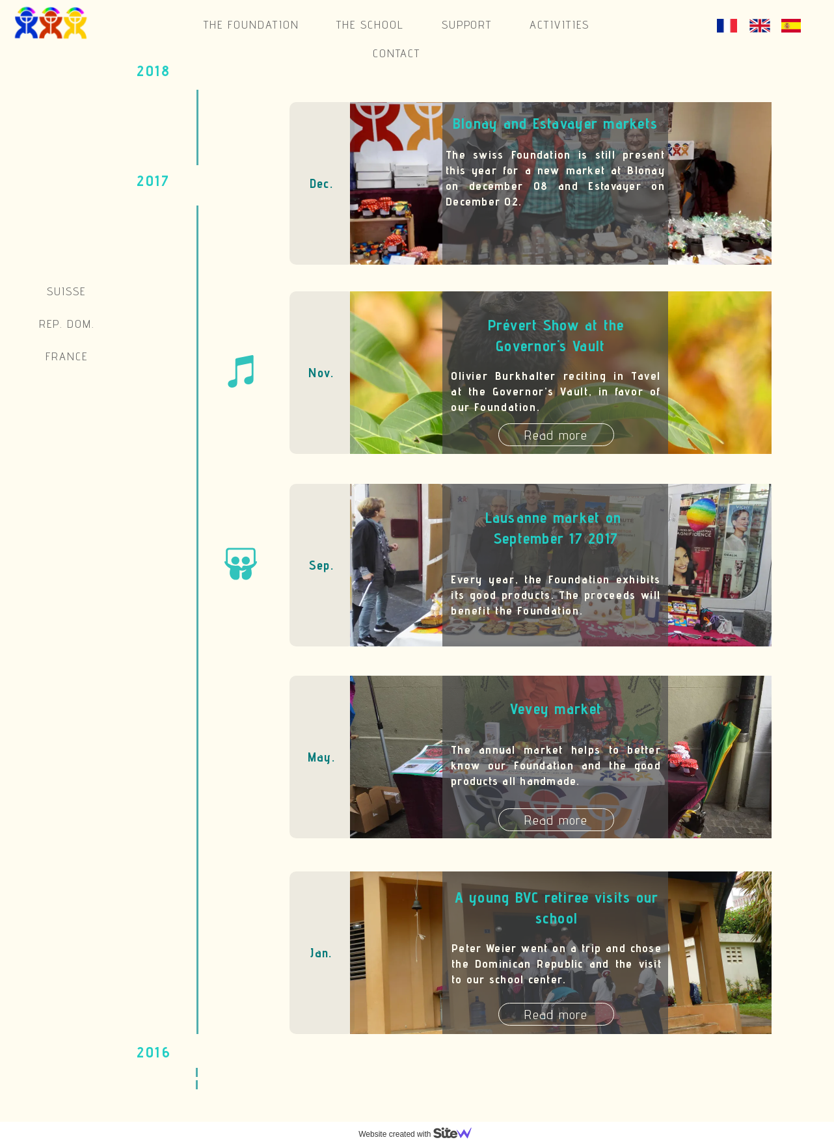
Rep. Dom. (66, 323)
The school (370, 24)
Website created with (420, 1134)
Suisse (66, 291)
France (67, 356)
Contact (397, 53)
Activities (559, 24)
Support (467, 24)
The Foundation (251, 24)
